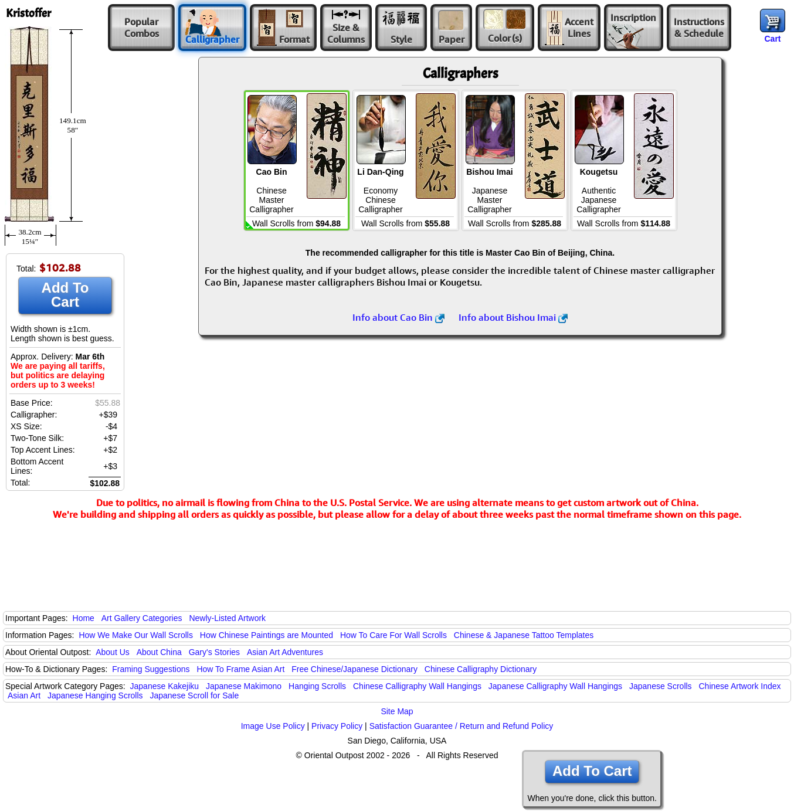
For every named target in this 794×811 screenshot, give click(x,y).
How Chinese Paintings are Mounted (266, 635)
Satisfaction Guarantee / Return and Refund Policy (461, 726)
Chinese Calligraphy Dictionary (481, 669)
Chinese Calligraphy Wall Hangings (417, 686)
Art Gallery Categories (141, 618)
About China (159, 652)
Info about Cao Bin (398, 317)
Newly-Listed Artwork (227, 618)
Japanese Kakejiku (164, 686)
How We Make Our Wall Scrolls (135, 635)
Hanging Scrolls (317, 686)
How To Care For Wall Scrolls (393, 635)
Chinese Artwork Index (740, 686)
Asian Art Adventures (285, 652)
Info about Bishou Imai (513, 317)
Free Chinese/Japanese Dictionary (354, 669)
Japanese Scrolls (660, 686)
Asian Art (24, 695)
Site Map (397, 711)
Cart (772, 38)
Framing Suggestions (150, 669)
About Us (113, 652)
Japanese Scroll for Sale (194, 695)
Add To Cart (65, 295)
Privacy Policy (336, 726)
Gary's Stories (214, 652)
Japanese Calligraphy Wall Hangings (555, 686)
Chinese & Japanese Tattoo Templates (523, 635)
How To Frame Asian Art (240, 669)
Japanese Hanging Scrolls (95, 695)
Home (83, 618)
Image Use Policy (273, 726)
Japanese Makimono (243, 686)
